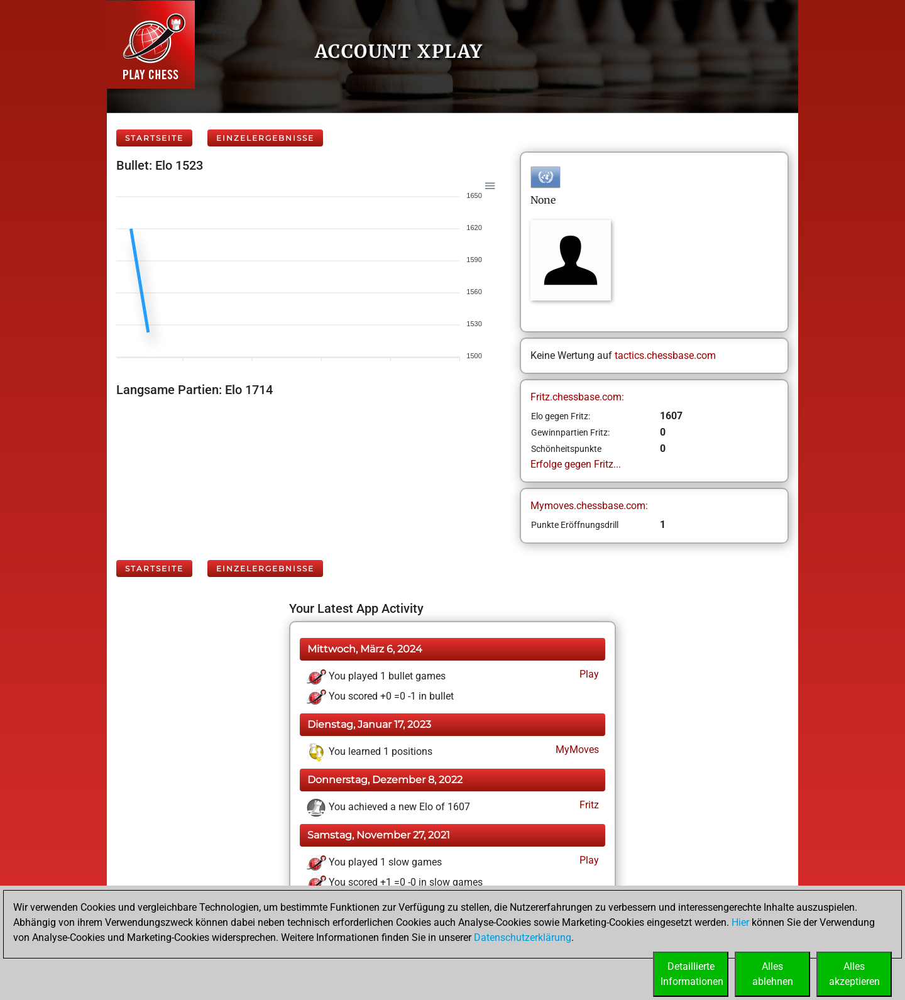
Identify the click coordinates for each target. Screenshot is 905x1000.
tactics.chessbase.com (665, 355)
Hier (740, 922)
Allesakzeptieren (854, 973)
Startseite (154, 138)
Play (588, 674)
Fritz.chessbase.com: (577, 397)
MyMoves (576, 749)
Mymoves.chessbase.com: (589, 506)
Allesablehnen (772, 973)
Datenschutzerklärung (522, 937)
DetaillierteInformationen (692, 973)
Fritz (588, 805)
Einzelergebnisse (265, 138)
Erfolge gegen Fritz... (575, 464)
